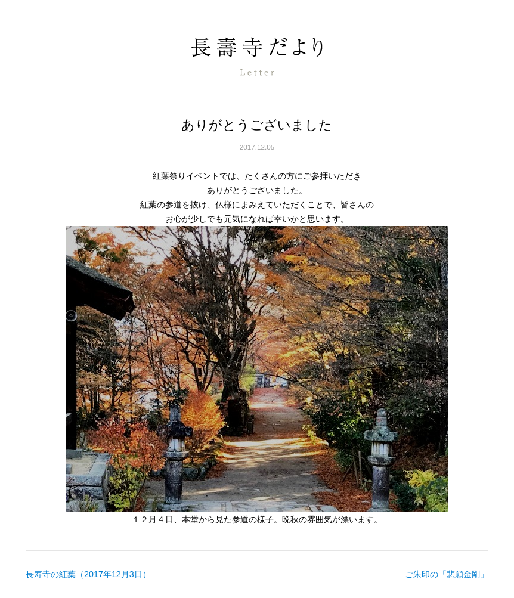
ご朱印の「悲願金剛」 (446, 574)
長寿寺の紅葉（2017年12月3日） (88, 574)
